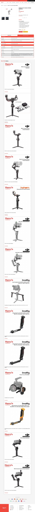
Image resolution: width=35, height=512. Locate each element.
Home (7, 2)
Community (25, 2)
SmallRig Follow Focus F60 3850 (9, 397)
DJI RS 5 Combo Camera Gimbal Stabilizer (10, 490)
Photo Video (13, 2)
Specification (9, 35)
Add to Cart (25, 31)
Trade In (29, 2)
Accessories (17, 2)
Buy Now (21, 31)
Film (20, 2)
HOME (2, 5)
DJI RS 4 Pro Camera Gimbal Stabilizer (13, 5)
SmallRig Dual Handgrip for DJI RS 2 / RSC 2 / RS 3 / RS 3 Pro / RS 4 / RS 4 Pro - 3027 (16, 305)
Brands (22, 2)
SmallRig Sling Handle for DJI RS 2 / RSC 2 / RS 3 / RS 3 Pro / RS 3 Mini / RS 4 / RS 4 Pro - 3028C (17, 336)
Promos (10, 2)
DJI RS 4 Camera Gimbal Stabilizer (9, 89)
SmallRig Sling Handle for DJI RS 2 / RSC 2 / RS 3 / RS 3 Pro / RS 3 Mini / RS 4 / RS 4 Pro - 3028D (17, 367)
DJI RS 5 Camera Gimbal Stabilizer (9, 459)
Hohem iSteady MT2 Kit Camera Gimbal (10, 212)
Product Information (25, 35)
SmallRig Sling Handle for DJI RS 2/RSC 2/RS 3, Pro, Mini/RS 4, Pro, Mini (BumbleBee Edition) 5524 (17, 429)
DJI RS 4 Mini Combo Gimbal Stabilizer (10, 274)
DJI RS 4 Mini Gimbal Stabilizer (9, 243)
